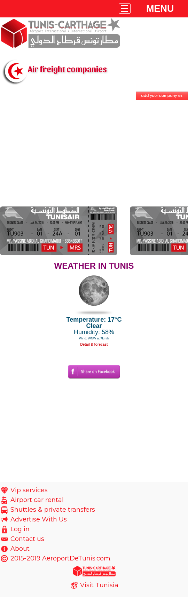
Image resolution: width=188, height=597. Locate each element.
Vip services (29, 490)
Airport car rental (37, 500)
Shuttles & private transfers (52, 509)
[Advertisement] (94, 154)
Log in (20, 529)
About (20, 548)
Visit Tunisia (99, 585)
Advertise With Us (38, 519)
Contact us (27, 539)
